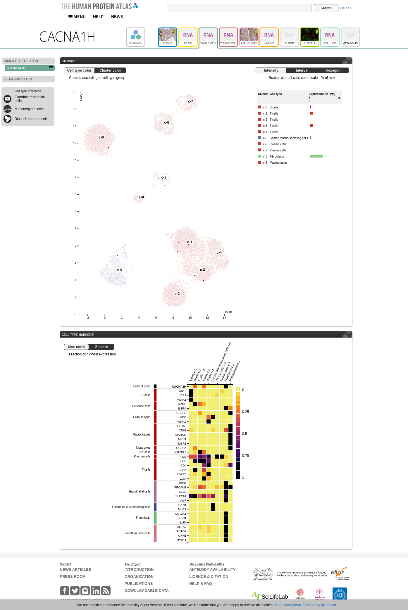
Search (326, 8)
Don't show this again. (320, 605)
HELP (98, 16)
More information (288, 605)
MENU (77, 16)
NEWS (117, 16)
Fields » (346, 8)
